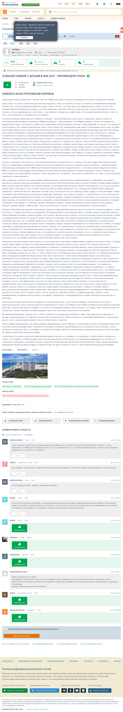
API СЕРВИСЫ (103, 661)
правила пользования (37, 709)
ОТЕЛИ (5, 18)
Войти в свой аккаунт (21, 636)
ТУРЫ (16, 18)
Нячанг (72, 36)
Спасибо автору (45, 421)
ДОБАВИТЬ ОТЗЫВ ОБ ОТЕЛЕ (30, 5)
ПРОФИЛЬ (13, 12)
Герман (16, 49)
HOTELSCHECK (7, 661)
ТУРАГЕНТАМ (88, 661)
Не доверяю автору (107, 421)
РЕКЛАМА (117, 661)
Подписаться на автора (79, 421)
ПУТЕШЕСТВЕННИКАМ (55, 661)
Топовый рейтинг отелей (26, 669)
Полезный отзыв (16, 421)
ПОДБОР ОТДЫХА (58, 18)
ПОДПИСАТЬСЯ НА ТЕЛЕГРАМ (45, 690)
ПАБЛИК (28, 18)
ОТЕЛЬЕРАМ (73, 661)
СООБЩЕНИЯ (24, 12)
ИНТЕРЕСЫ (36, 12)
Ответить (19, 456)
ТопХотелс (5, 24)
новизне (29, 435)
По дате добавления (12, 435)
